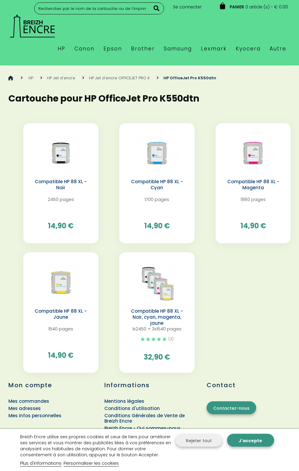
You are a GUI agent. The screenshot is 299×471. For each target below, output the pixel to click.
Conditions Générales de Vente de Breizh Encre (144, 418)
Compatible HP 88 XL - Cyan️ (157, 185)
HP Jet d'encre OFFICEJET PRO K (119, 78)
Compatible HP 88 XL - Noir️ (61, 185)
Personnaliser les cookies (91, 463)
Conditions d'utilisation (132, 408)
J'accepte (250, 441)
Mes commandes (28, 401)
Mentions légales (124, 401)
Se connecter (187, 7)
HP (30, 78)
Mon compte (30, 385)
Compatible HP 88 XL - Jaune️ (61, 314)
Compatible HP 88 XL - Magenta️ (253, 185)
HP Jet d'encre (61, 78)
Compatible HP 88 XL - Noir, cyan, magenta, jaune (157, 317)
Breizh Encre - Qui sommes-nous (142, 428)
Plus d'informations (40, 463)
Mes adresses (24, 408)
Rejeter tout (199, 441)
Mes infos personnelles (34, 415)
